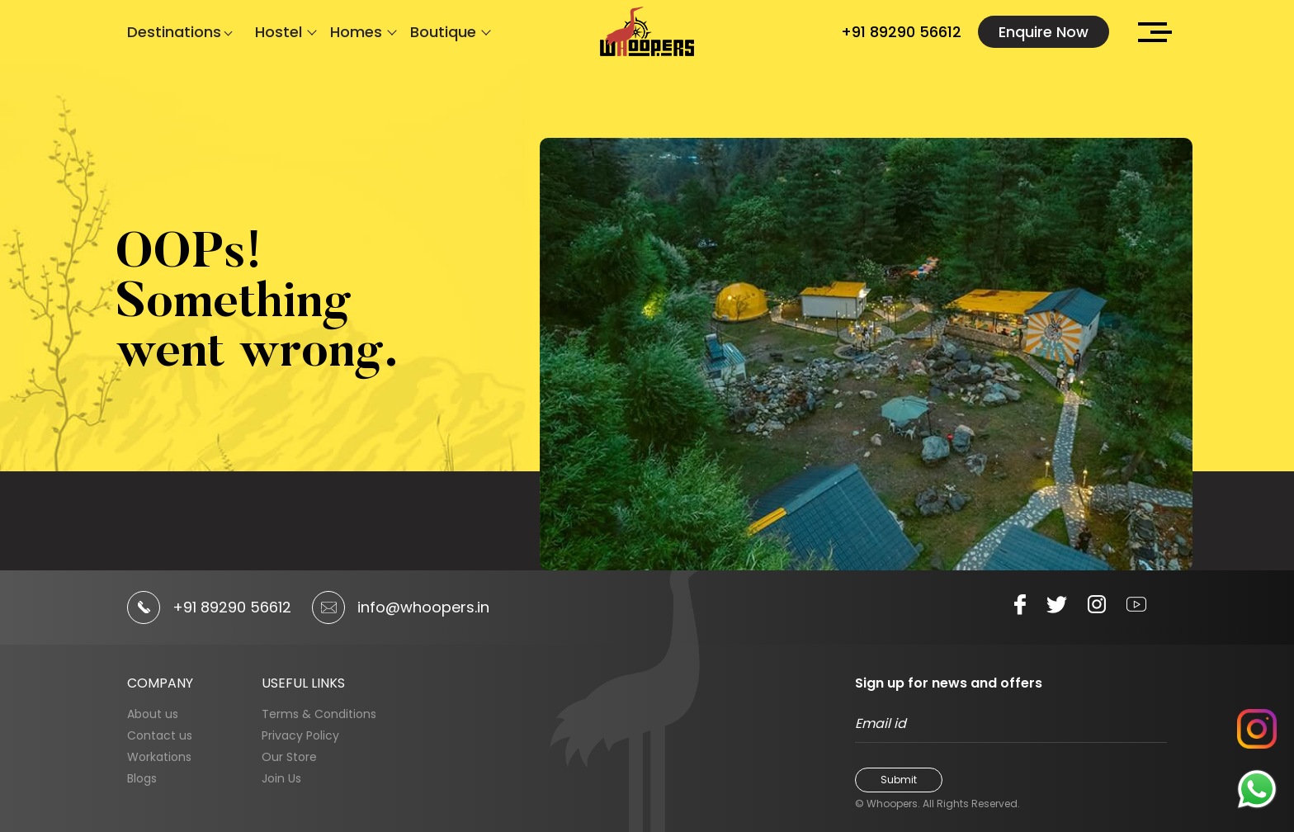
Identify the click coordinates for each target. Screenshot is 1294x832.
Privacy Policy (300, 735)
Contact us (159, 735)
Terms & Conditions (319, 714)
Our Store (289, 757)
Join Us (281, 778)
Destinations (177, 31)
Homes (356, 31)
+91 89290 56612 (901, 31)
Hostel (278, 31)
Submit (899, 780)
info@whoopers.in (423, 607)
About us (152, 714)
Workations (159, 757)
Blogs (142, 778)
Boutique (443, 31)
